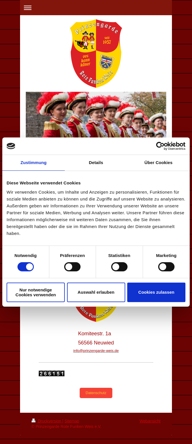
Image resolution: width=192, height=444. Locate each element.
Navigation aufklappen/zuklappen (96, 7)
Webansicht (150, 421)
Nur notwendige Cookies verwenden (35, 292)
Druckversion (47, 421)
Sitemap (71, 421)
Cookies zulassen (156, 292)
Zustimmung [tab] (34, 162)
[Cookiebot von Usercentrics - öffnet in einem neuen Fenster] (160, 146)
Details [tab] (96, 162)
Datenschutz (96, 393)
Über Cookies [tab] (158, 162)
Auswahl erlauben (96, 292)
